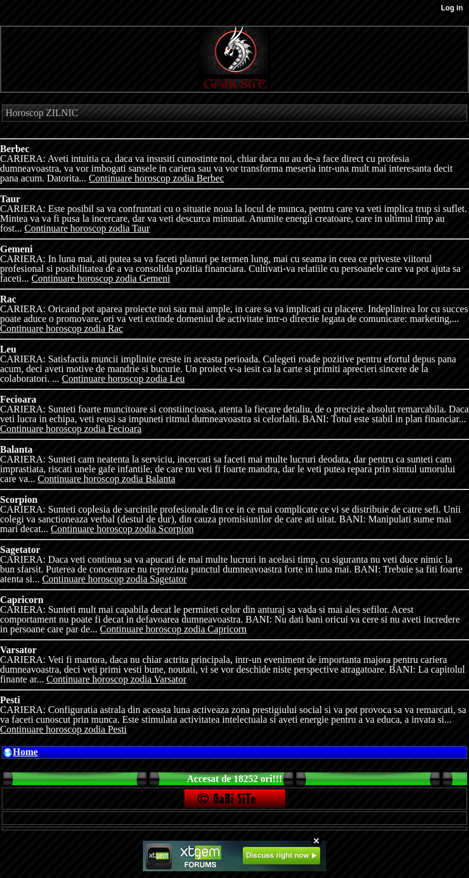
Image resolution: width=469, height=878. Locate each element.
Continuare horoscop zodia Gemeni (101, 278)
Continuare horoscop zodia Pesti (63, 729)
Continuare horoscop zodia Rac (61, 328)
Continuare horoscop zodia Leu (123, 378)
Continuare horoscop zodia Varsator (116, 679)
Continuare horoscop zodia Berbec (156, 178)
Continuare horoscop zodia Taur (87, 228)
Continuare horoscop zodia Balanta (106, 479)
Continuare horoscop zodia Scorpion (122, 529)
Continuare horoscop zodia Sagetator (114, 579)
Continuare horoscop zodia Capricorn (173, 629)
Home (25, 752)
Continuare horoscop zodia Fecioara (70, 428)
